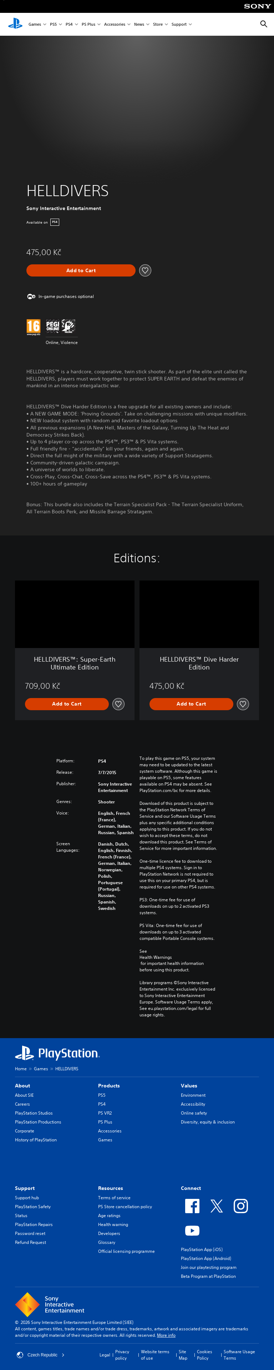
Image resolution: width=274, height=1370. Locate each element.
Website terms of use (155, 1355)
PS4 (69, 24)
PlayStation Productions (38, 1122)
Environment (193, 1095)
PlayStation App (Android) (206, 1258)
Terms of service (114, 1198)
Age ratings (109, 1215)
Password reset (30, 1233)
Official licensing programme (126, 1251)
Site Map (183, 1355)
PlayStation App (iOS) (202, 1249)
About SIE (24, 1095)
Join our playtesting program (209, 1267)
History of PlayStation (36, 1140)
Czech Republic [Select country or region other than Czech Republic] (40, 1355)
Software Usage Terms (239, 1355)
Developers (109, 1233)
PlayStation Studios (34, 1113)
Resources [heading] (110, 1188)
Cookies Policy (204, 1355)
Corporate (24, 1131)
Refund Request (30, 1242)
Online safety (194, 1113)
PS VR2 (105, 1113)
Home (21, 1069)
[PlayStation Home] (15, 24)
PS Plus (88, 24)
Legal (105, 1355)
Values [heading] (189, 1085)
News (139, 24)
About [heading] (22, 1085)
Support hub (27, 1198)
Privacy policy (122, 1355)
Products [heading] (109, 1085)
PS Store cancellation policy (125, 1207)
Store (158, 24)
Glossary (106, 1242)
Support (179, 24)
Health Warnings (155, 957)
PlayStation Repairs (34, 1224)
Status (21, 1215)
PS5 (53, 24)
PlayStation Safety (33, 1207)
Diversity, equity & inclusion (208, 1122)
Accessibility (193, 1104)
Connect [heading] (191, 1188)
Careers (22, 1104)
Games (35, 24)
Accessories (114, 24)
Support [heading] (25, 1188)
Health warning (113, 1224)
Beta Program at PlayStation (208, 1276)
